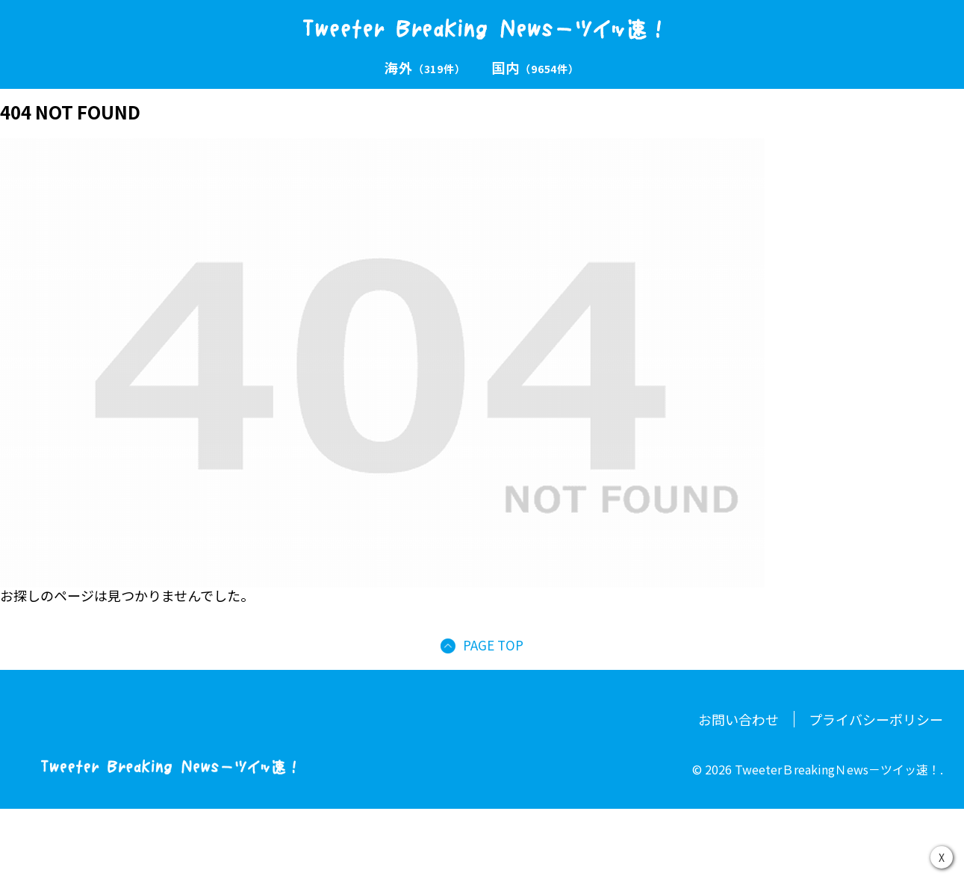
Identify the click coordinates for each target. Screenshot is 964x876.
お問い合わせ (738, 719)
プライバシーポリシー (876, 719)
